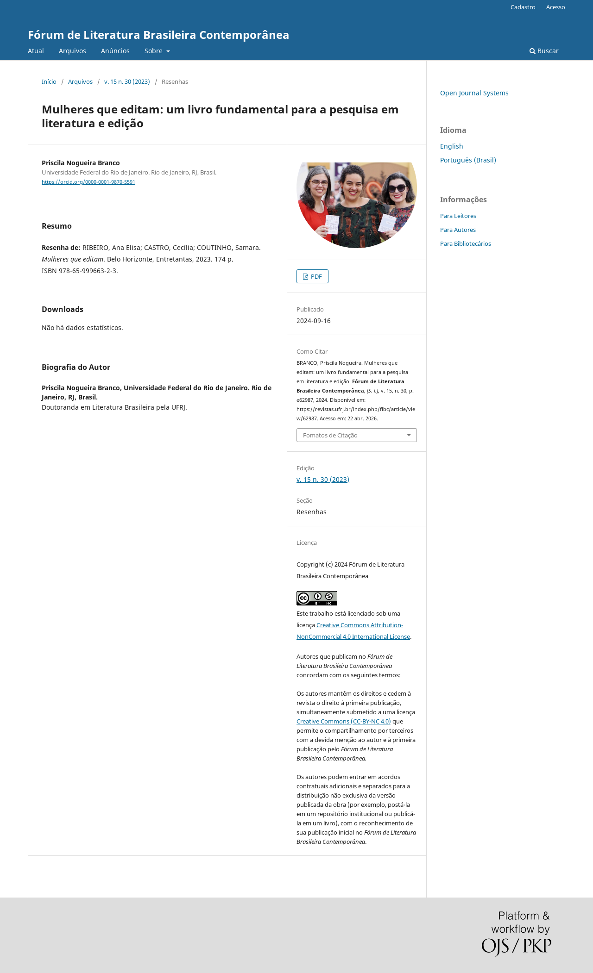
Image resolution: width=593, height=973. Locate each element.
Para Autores (458, 229)
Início (49, 81)
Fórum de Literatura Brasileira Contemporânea (159, 34)
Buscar (544, 50)
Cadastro (523, 7)
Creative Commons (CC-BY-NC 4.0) (343, 721)
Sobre (154, 50)
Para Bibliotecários (465, 243)
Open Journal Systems (474, 92)
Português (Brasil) (468, 160)
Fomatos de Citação (330, 435)
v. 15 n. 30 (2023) (127, 81)
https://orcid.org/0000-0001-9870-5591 (88, 182)
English (451, 146)
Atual (36, 50)
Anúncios (115, 50)
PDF (315, 276)
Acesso (555, 7)
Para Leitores (458, 216)
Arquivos (72, 50)
